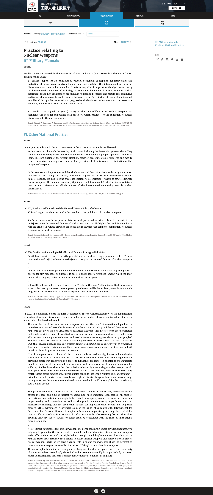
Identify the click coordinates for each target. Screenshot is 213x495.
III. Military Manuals (166, 42)
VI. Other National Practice (169, 45)
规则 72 (42, 42)
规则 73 (125, 42)
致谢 (169, 3)
